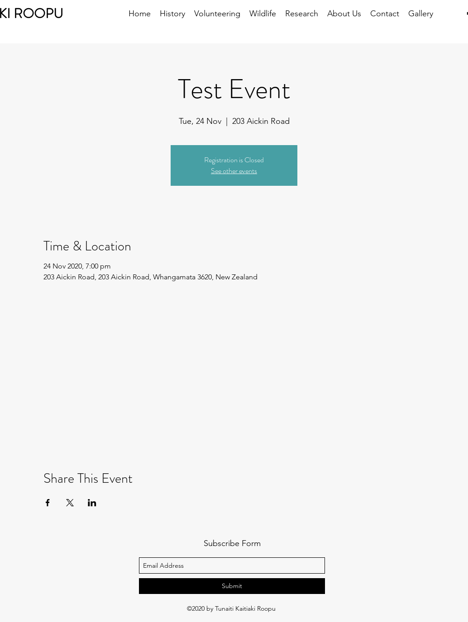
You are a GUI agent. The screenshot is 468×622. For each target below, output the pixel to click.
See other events (234, 170)
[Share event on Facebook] (47, 502)
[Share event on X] (70, 502)
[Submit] (232, 586)
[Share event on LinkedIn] (92, 502)
